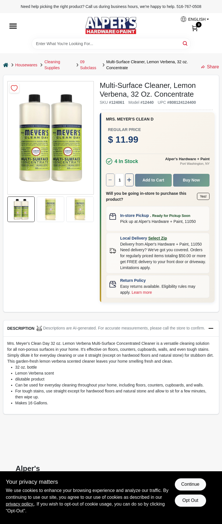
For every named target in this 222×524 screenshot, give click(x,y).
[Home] (5, 65)
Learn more (179, 275)
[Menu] (13, 26)
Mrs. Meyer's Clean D (91, 119)
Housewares (26, 65)
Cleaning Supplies (52, 65)
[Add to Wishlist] (14, 88)
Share (210, 66)
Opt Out (190, 500)
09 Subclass (88, 65)
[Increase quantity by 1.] (92, 180)
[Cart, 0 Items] (195, 28)
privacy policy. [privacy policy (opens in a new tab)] (20, 504)
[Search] (185, 43)
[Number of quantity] (82, 180)
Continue (190, 484)
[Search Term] (111, 43)
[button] (194, 19)
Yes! (176, 194)
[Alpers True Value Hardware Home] (111, 25)
